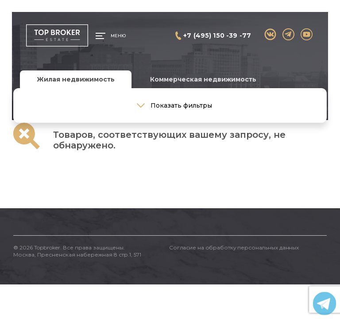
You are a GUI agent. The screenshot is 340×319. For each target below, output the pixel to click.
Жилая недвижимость (76, 79)
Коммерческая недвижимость (203, 79)
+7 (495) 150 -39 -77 (217, 35)
